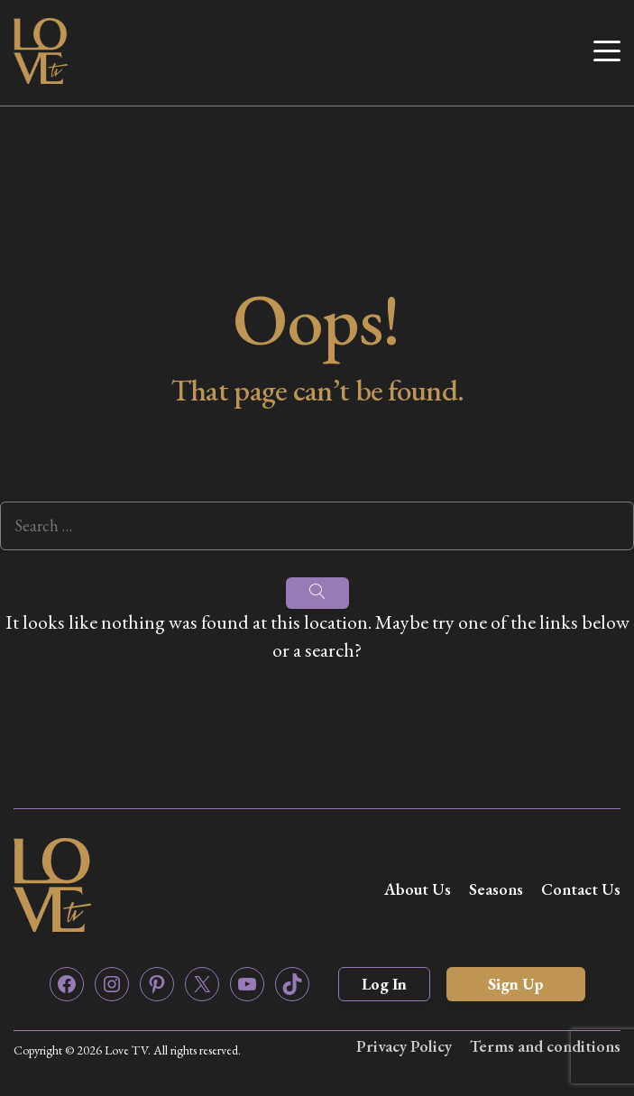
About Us (417, 889)
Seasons (496, 889)
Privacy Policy (404, 1046)
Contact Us (580, 889)
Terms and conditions (545, 1046)
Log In (384, 983)
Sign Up (516, 983)
